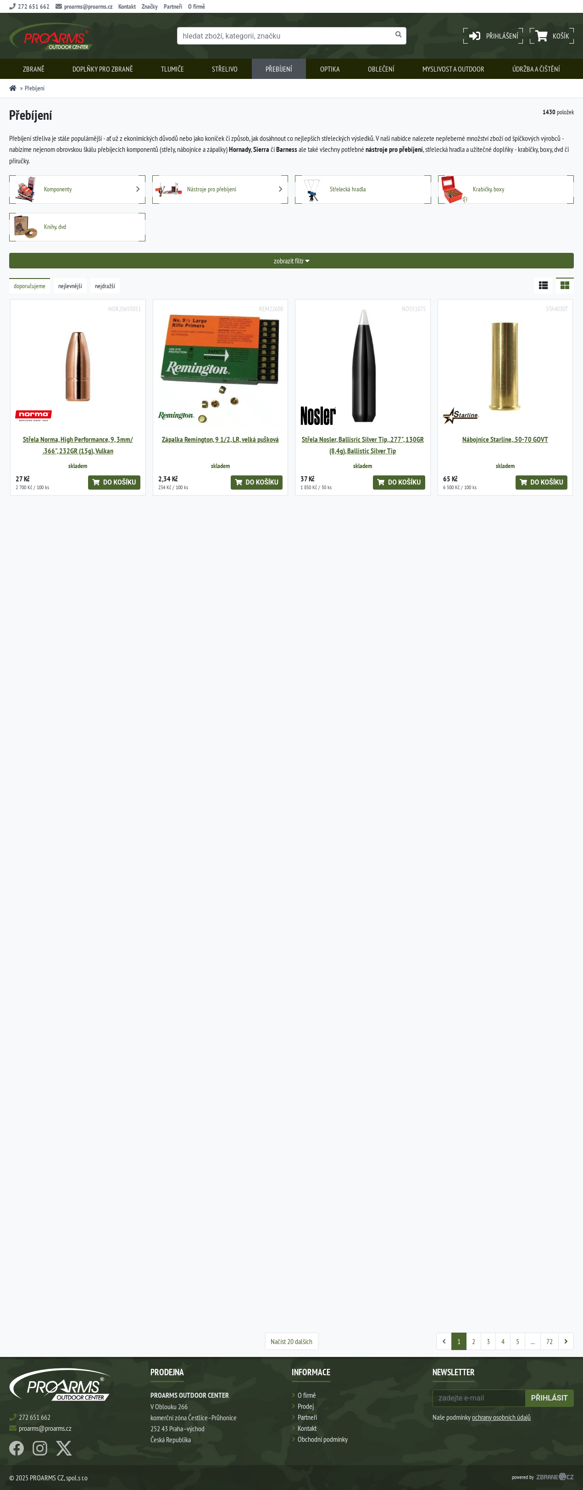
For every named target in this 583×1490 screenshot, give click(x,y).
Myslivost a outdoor (453, 68)
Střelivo (225, 68)
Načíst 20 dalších (291, 1341)
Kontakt (127, 6)
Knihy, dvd (39, 227)
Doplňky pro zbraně (102, 68)
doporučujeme (29, 286)
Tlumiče (172, 68)
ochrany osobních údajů (501, 1417)
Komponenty (42, 189)
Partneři (173, 6)
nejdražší (105, 286)
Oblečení (381, 68)
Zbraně (33, 68)
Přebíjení (279, 68)
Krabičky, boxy (472, 189)
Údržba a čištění (536, 68)
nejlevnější (70, 286)
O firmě (196, 6)
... (533, 1341)
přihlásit (549, 1398)
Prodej (306, 1406)
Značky (150, 6)
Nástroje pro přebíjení (195, 189)
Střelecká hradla (332, 189)
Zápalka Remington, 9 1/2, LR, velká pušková (220, 439)
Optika (330, 68)
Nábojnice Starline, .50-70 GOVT (505, 439)
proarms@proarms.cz (84, 6)
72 (549, 1341)
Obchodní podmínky (323, 1439)
